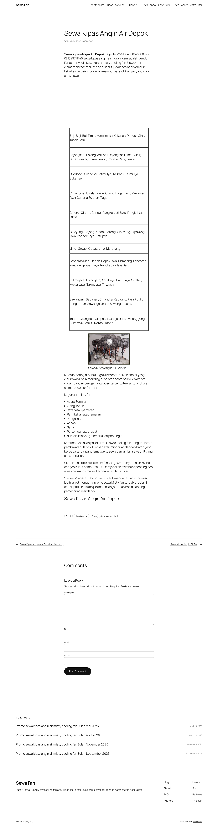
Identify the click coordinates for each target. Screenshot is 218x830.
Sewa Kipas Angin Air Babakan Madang (42, 544)
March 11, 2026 (195, 735)
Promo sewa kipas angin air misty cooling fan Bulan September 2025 (63, 753)
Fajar (75, 41)
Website (67, 655)
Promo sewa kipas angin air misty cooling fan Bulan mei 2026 (57, 726)
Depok (68, 516)
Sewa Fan (22, 5)
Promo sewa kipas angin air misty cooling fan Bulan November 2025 (62, 744)
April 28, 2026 (196, 726)
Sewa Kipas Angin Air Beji (184, 544)
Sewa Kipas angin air (109, 516)
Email (67, 642)
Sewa (94, 516)
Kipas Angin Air (86, 41)
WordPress (197, 821)
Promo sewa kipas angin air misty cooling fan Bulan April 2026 (58, 735)
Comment (69, 592)
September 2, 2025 (194, 753)
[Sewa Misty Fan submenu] (126, 5)
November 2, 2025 (194, 744)
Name (67, 629)
